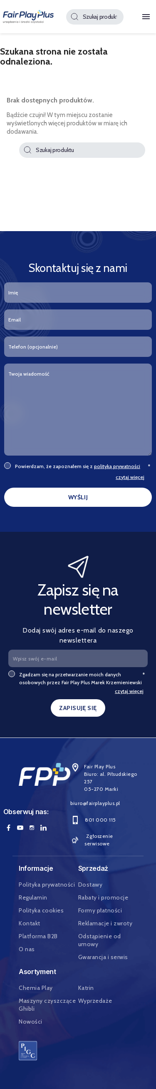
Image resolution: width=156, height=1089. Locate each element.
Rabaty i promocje (103, 897)
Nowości (30, 1021)
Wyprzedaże (95, 1000)
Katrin (86, 988)
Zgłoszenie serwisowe (91, 840)
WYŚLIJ (78, 497)
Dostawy (90, 884)
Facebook (8, 827)
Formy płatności (100, 910)
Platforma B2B (38, 936)
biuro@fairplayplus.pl (95, 803)
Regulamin (33, 897)
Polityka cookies (41, 910)
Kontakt (29, 923)
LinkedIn (43, 827)
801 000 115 (93, 819)
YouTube (20, 827)
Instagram (32, 827)
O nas (27, 949)
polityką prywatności (117, 466)
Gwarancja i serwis (103, 957)
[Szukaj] (95, 17)
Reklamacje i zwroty (105, 923)
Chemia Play (36, 988)
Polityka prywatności (47, 884)
